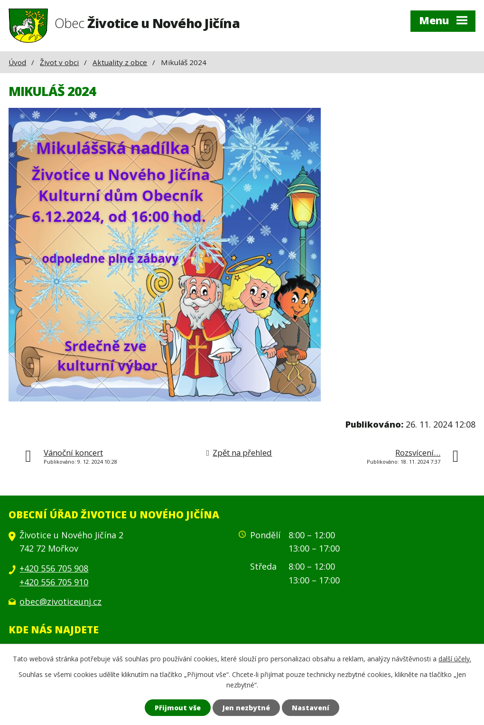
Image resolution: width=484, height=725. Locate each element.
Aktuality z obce (120, 62)
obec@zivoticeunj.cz (60, 601)
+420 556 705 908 (53, 568)
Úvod (17, 62)
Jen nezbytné (246, 707)
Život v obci (59, 62)
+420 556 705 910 (53, 582)
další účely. (454, 658)
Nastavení (310, 707)
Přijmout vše (178, 707)
